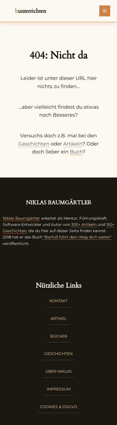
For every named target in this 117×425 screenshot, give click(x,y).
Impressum (59, 389)
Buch (76, 152)
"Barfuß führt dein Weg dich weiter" (77, 237)
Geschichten (34, 144)
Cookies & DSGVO (58, 406)
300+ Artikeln (84, 224)
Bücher (58, 336)
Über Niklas (58, 371)
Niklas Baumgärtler (21, 218)
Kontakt (58, 300)
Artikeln (72, 144)
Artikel (58, 318)
